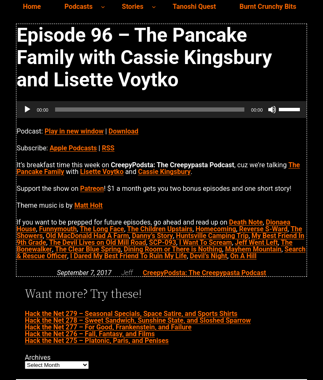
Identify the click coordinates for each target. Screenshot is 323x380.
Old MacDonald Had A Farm (87, 236)
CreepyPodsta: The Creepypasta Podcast (204, 273)
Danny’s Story (152, 236)
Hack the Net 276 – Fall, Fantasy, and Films (90, 334)
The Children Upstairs (160, 229)
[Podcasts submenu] (103, 7)
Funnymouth (58, 229)
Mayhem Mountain (253, 249)
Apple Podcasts (73, 148)
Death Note (246, 222)
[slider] (149, 109)
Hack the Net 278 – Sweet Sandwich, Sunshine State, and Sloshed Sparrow (138, 320)
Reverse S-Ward (263, 229)
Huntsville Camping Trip (212, 236)
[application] (161, 109)
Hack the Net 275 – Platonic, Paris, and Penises (97, 341)
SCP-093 (162, 242)
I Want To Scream (205, 242)
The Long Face (102, 229)
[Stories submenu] (154, 7)
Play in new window (74, 131)
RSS (108, 148)
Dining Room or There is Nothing (173, 249)
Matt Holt (88, 205)
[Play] (27, 109)
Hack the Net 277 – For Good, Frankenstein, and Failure (108, 327)
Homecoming (216, 229)
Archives (37, 357)
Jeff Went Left (256, 242)
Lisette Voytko (101, 172)
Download (123, 131)
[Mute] (272, 109)
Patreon (92, 189)
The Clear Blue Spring (88, 249)
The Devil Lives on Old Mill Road (97, 242)
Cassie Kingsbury (164, 172)
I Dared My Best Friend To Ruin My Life (128, 256)
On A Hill (243, 256)
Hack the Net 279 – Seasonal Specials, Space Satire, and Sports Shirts (131, 314)
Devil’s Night (208, 256)
